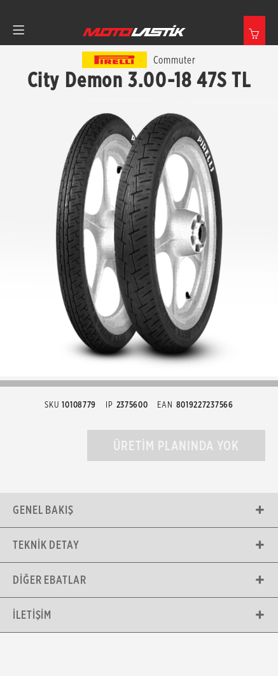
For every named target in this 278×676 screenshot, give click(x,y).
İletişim (32, 614)
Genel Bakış (43, 509)
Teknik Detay (46, 544)
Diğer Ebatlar (50, 579)
